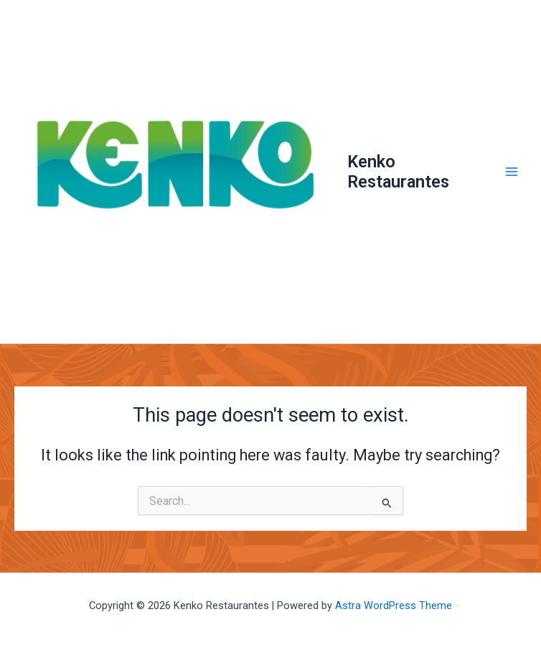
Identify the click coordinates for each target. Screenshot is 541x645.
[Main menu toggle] (512, 172)
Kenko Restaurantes (398, 172)
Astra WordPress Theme (393, 605)
